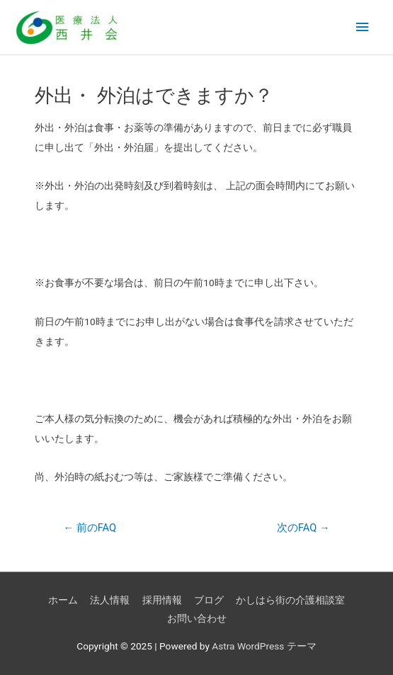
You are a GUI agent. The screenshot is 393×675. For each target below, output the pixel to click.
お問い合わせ (197, 618)
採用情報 (162, 600)
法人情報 (110, 600)
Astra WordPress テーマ (264, 646)
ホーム (63, 600)
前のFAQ (89, 527)
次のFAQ (303, 527)
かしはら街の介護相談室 (290, 600)
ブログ (209, 600)
